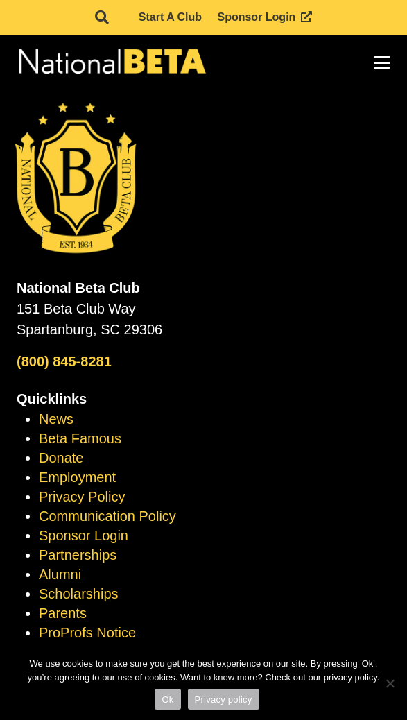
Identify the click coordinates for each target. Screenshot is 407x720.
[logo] (111, 62)
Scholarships (79, 593)
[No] (390, 683)
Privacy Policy (82, 496)
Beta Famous (80, 438)
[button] (102, 17)
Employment (77, 477)
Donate (61, 457)
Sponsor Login (83, 535)
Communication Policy (107, 516)
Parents (63, 613)
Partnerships (77, 555)
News (56, 419)
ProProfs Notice (87, 632)
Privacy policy (223, 699)
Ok (167, 699)
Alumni (60, 574)
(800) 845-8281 (64, 361)
